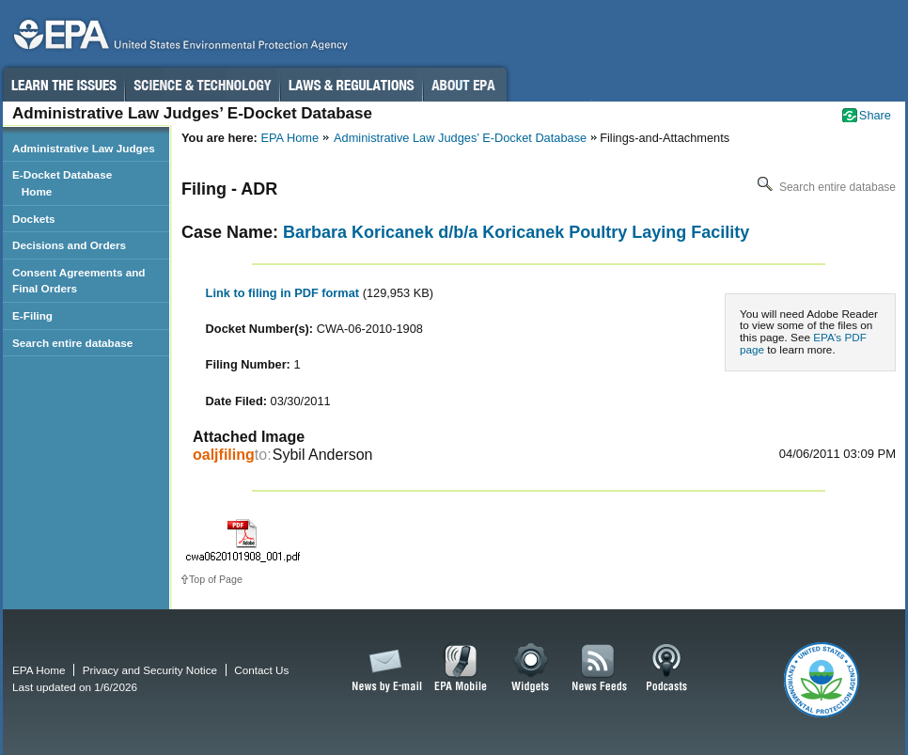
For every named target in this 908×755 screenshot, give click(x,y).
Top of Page (216, 579)
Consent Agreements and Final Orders (79, 280)
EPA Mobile (461, 668)
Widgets (531, 668)
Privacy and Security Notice (150, 670)
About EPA (465, 84)
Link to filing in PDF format (284, 293)
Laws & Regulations (351, 84)
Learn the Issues (63, 84)
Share (875, 115)
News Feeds (599, 668)
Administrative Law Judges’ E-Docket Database (460, 138)
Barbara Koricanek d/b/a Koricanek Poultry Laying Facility (516, 232)
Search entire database (825, 187)
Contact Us (261, 670)
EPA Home (289, 138)
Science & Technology (202, 84)
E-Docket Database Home (62, 182)
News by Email (383, 668)
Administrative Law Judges (83, 148)
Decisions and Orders (69, 245)
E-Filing (32, 315)
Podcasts (666, 668)
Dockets (33, 218)
